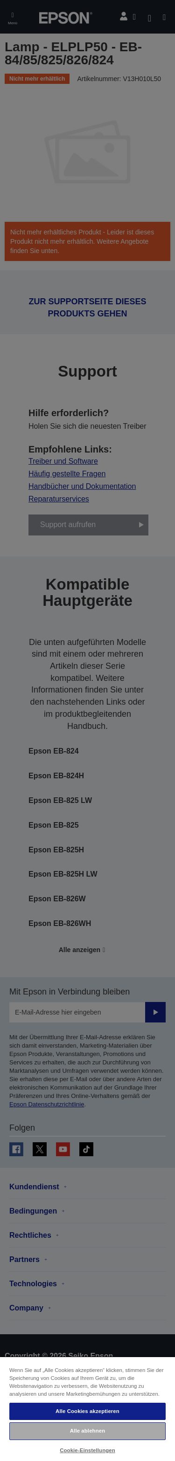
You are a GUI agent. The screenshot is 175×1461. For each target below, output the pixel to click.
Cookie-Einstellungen (87, 1450)
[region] (87, 1408)
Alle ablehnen (87, 1431)
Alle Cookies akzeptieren (87, 1411)
